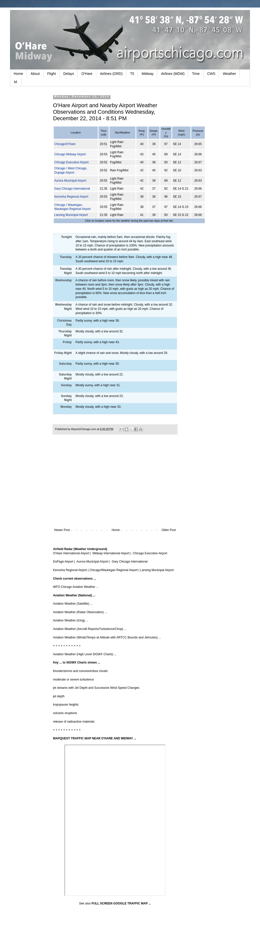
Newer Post (62, 530)
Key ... (57, 662)
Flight (51, 74)
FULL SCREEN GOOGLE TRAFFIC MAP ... (121, 903)
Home (18, 74)
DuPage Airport (63, 561)
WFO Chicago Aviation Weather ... (75, 587)
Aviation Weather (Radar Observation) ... (80, 612)
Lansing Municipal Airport (71, 215)
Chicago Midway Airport (70, 154)
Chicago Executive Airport (71, 162)
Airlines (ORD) (111, 74)
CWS (211, 74)
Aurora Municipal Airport (70, 180)
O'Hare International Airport (71, 553)
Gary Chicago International (72, 188)
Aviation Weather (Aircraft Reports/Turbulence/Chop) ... (89, 629)
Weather (229, 74)
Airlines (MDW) (172, 74)
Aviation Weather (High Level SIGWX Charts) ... (84, 654)
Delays (68, 74)
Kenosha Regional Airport (71, 196)
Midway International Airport (111, 553)
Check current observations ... (74, 578)
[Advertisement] (115, 487)
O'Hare (87, 74)
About (35, 74)
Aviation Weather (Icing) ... (70, 620)
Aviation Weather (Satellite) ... (72, 603)
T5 (132, 74)
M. (16, 82)
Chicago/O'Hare (65, 144)
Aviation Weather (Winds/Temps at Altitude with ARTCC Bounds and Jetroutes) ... (107, 637)
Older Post (169, 530)
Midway (147, 74)
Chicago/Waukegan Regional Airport (114, 570)
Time (196, 74)
